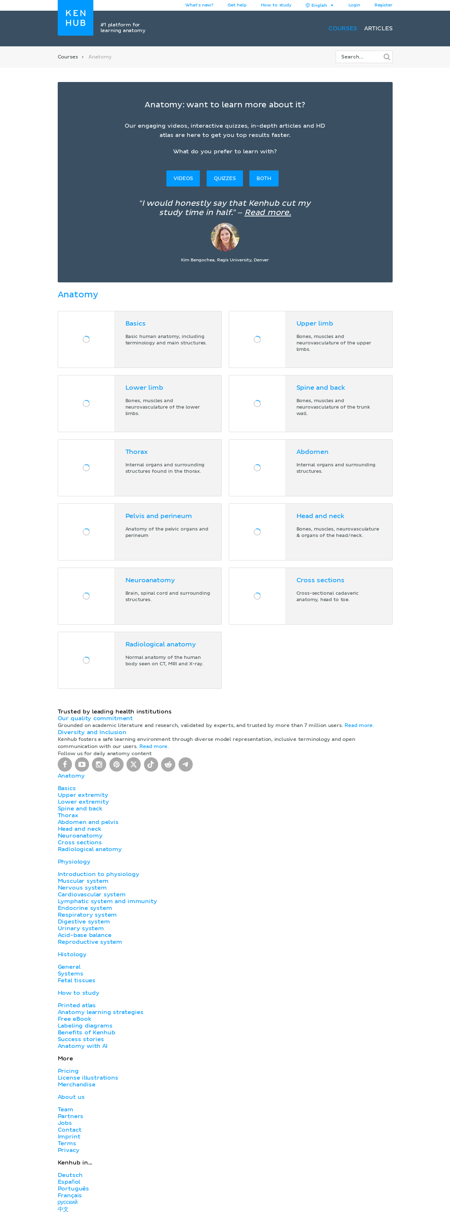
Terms (67, 1143)
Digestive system (84, 922)
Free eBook (74, 1019)
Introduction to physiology (98, 874)
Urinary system (81, 928)
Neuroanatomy (80, 836)
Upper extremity (83, 795)
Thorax (68, 815)
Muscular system (83, 881)
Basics (67, 788)
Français (70, 1195)
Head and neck (79, 829)
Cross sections (80, 842)
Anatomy (71, 776)
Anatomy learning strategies (101, 1012)
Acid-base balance (85, 935)
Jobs (65, 1123)
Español (69, 1182)
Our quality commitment (95, 718)
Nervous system (82, 888)
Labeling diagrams (85, 1026)
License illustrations (88, 1078)
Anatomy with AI (83, 1046)
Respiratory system (87, 915)
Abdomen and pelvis (88, 822)
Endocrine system (85, 908)
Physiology (74, 862)
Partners (71, 1116)
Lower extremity (83, 802)
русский (68, 1202)
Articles (378, 28)
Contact (70, 1130)
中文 (63, 1209)
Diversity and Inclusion (92, 732)
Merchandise (76, 1084)
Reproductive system (90, 942)
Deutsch (70, 1175)
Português (73, 1189)
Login (354, 5)
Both (264, 178)
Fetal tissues (77, 980)
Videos (183, 178)
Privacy (68, 1150)
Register (383, 5)
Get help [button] (237, 5)
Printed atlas (77, 1005)
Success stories (81, 1039)
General (69, 967)
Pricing (68, 1071)
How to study (276, 5)
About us (71, 1097)
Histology (72, 954)
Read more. (267, 213)
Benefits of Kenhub (86, 1032)
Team (65, 1109)
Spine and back (80, 808)
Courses (343, 28)
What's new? (199, 5)
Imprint (69, 1136)
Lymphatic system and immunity (107, 901)
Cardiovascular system (92, 894)
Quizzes (225, 178)
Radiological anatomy (90, 849)
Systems (70, 974)
